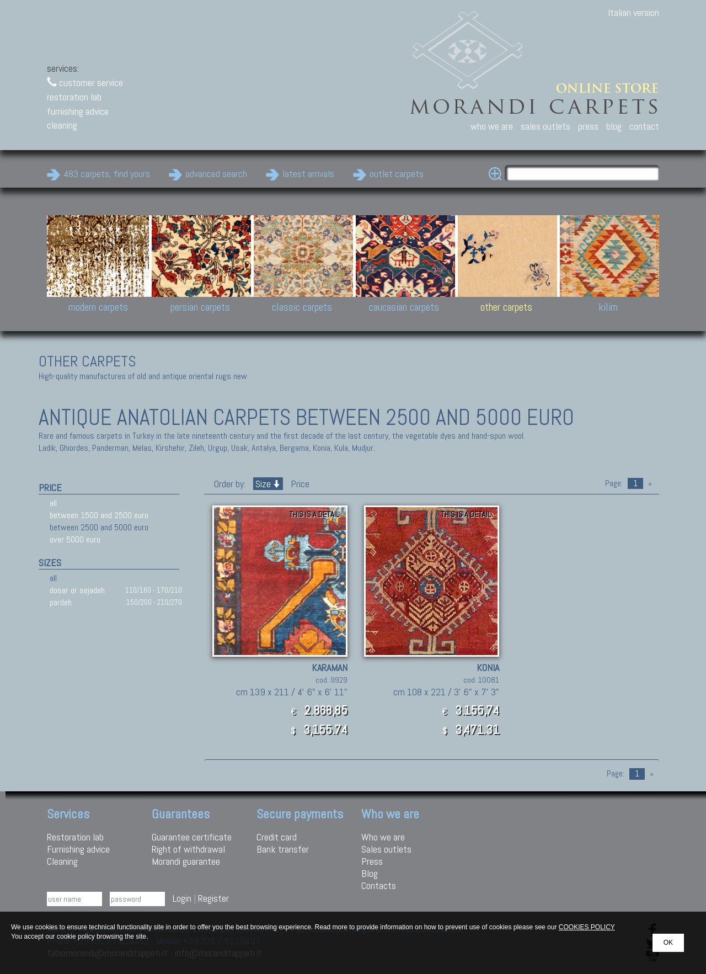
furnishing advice (78, 111)
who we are (491, 126)
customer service (85, 82)
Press (372, 861)
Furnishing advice (78, 849)
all (53, 503)
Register (213, 898)
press (588, 126)
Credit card (276, 837)
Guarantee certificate (192, 837)
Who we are (383, 837)
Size (268, 483)
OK (668, 942)
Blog (369, 873)
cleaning (62, 125)
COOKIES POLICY (587, 927)
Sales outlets (386, 849)
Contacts (378, 885)
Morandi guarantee (186, 861)
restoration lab (74, 97)
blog (614, 126)
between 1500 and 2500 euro (99, 515)
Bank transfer (282, 849)
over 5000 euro (75, 539)
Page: (614, 483)
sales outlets (545, 126)
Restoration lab (75, 837)
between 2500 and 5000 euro (99, 527)
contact (644, 126)
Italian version (633, 12)
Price (298, 483)
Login (182, 898)
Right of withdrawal (188, 849)
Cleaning (62, 861)
